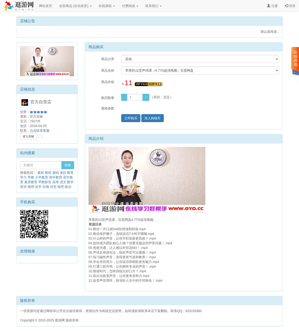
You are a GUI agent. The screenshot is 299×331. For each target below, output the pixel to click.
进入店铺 (28, 136)
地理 (60, 187)
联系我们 (153, 6)
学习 (23, 177)
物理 (31, 187)
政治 (68, 187)
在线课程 (107, 6)
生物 (46, 187)
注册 (272, 6)
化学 (38, 187)
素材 (40, 173)
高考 (55, 182)
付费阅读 (130, 6)
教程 (48, 173)
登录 (290, 6)
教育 (70, 173)
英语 (23, 187)
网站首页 (45, 6)
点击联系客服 (40, 130)
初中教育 (55, 177)
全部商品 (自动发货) (75, 6)
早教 (31, 177)
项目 (63, 173)
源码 (55, 173)
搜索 (67, 165)
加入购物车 (152, 118)
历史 (53, 187)
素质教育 (30, 182)
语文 (63, 182)
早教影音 (44, 182)
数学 (70, 182)
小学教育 (41, 177)
